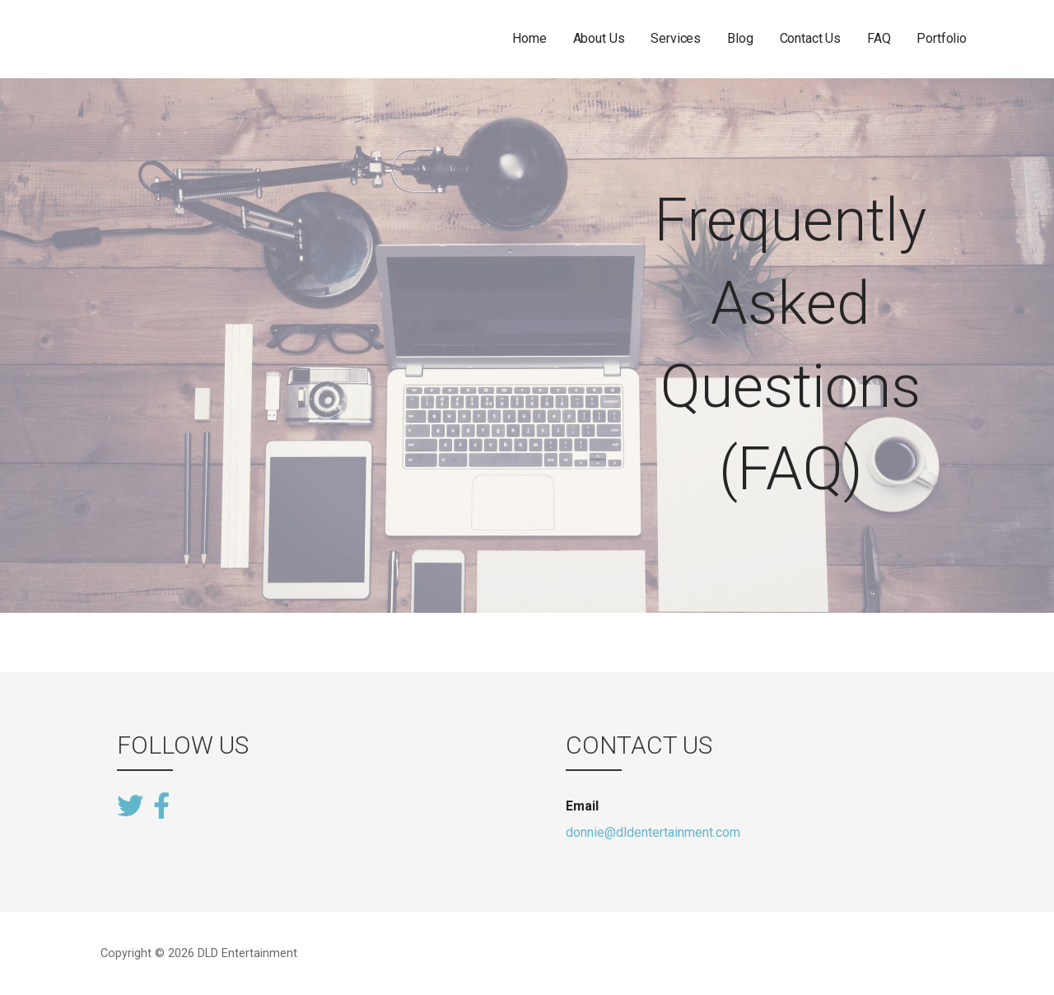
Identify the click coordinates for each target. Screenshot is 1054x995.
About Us (599, 38)
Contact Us (810, 38)
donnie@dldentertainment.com (653, 832)
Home (529, 38)
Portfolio (941, 38)
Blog (740, 38)
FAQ (879, 38)
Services (676, 38)
